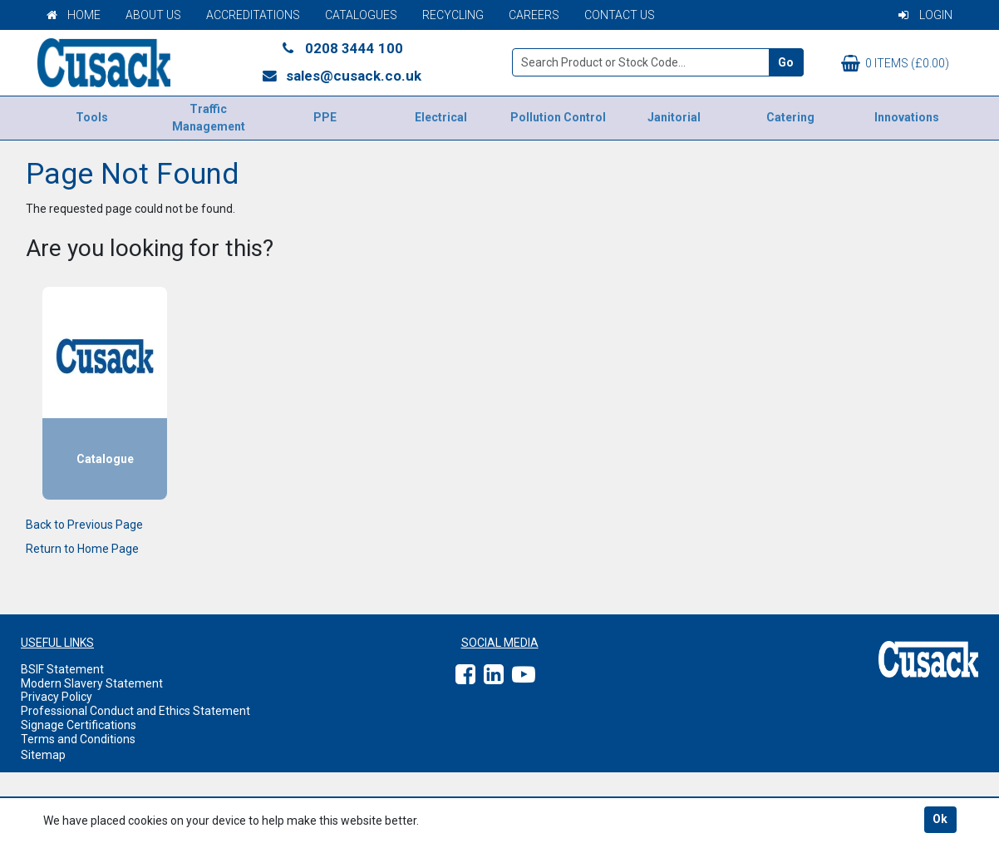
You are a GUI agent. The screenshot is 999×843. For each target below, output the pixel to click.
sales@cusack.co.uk (341, 75)
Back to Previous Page (84, 524)
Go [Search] (786, 62)
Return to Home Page (82, 548)
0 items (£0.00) (895, 63)
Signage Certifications (78, 725)
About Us (153, 15)
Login (925, 15)
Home (74, 15)
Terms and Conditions (78, 739)
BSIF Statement (62, 669)
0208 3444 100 (341, 48)
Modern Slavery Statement (92, 683)
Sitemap (43, 755)
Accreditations (253, 15)
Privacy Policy (56, 696)
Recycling (453, 15)
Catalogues (361, 15)
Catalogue (105, 459)
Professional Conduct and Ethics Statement (135, 710)
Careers (534, 15)
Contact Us (619, 15)
